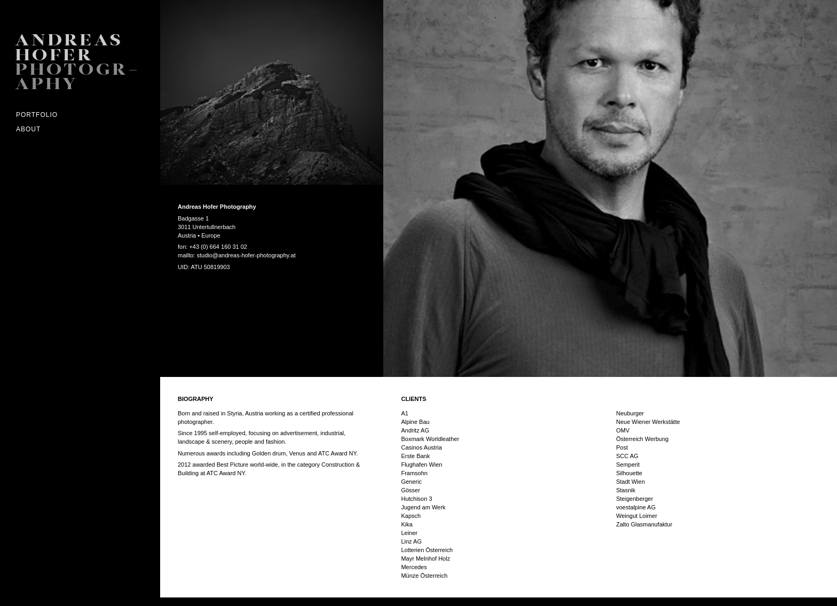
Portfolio (37, 115)
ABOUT (28, 129)
